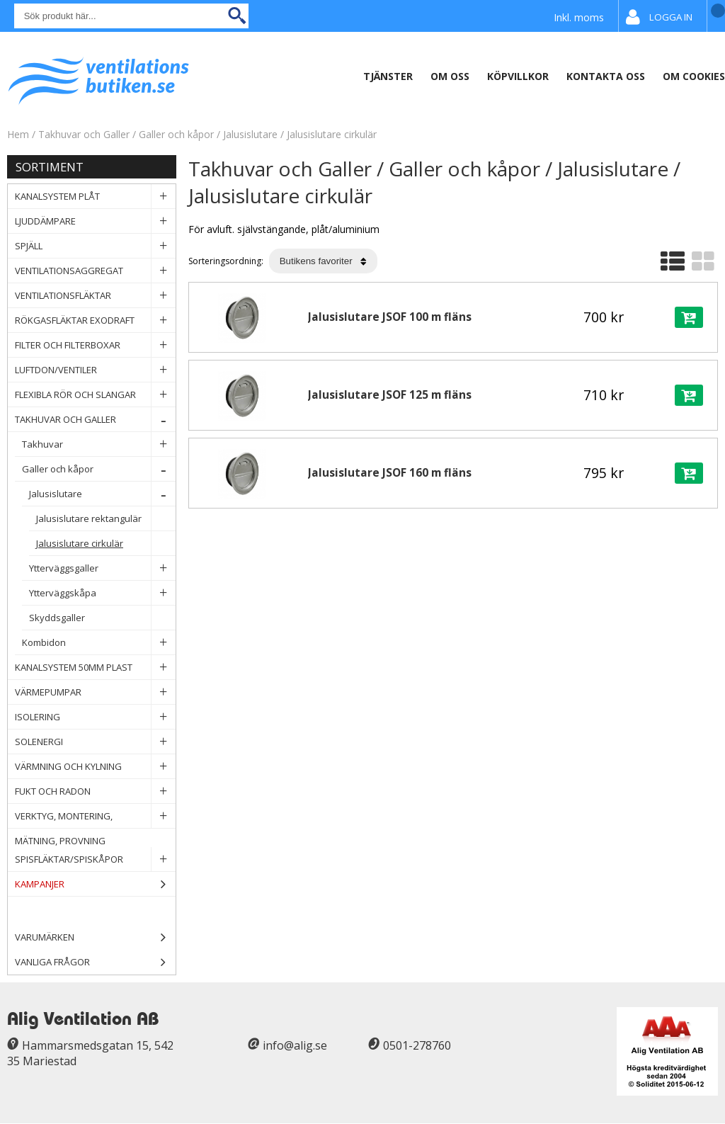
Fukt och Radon (95, 791)
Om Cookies (694, 76)
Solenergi (95, 742)
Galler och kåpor (178, 134)
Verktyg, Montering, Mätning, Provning (95, 816)
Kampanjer (95, 884)
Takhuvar (99, 444)
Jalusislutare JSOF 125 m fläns (390, 394)
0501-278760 (417, 1045)
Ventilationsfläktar (95, 295)
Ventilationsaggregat (95, 271)
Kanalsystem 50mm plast (95, 667)
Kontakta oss (605, 76)
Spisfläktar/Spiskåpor (95, 859)
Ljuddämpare (95, 221)
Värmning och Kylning (95, 766)
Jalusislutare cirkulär (332, 134)
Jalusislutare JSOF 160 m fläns (390, 472)
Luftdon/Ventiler (95, 370)
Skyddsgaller (102, 618)
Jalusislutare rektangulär (106, 518)
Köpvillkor (518, 76)
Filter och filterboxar (95, 345)
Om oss (449, 76)
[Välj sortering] (323, 261)
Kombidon (99, 642)
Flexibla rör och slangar (95, 394)
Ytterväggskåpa (102, 593)
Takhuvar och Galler (85, 134)
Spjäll (95, 246)
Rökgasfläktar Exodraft (95, 320)
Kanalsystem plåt (95, 196)
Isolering (95, 717)
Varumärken (95, 937)
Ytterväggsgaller (102, 568)
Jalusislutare (250, 134)
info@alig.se (295, 1045)
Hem (18, 134)
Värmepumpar (95, 692)
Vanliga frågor (52, 961)
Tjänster (388, 76)
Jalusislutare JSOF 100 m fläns (390, 317)
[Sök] (131, 16)
